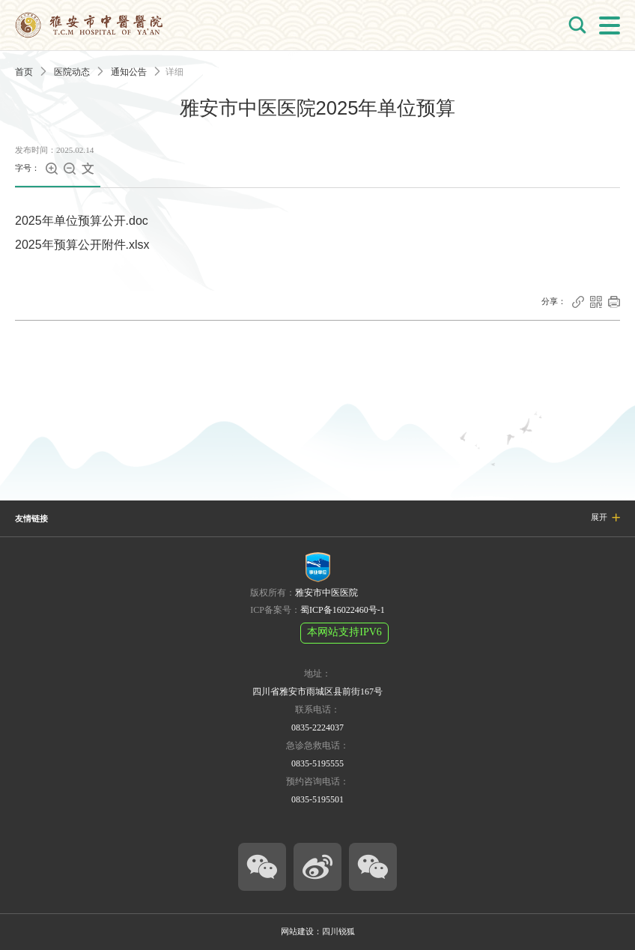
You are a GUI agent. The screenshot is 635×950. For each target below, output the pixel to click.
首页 (24, 72)
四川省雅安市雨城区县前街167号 (317, 691)
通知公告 (129, 72)
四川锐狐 (338, 931)
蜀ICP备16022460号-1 (342, 610)
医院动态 (72, 72)
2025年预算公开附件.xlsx (82, 244)
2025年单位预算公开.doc (81, 220)
